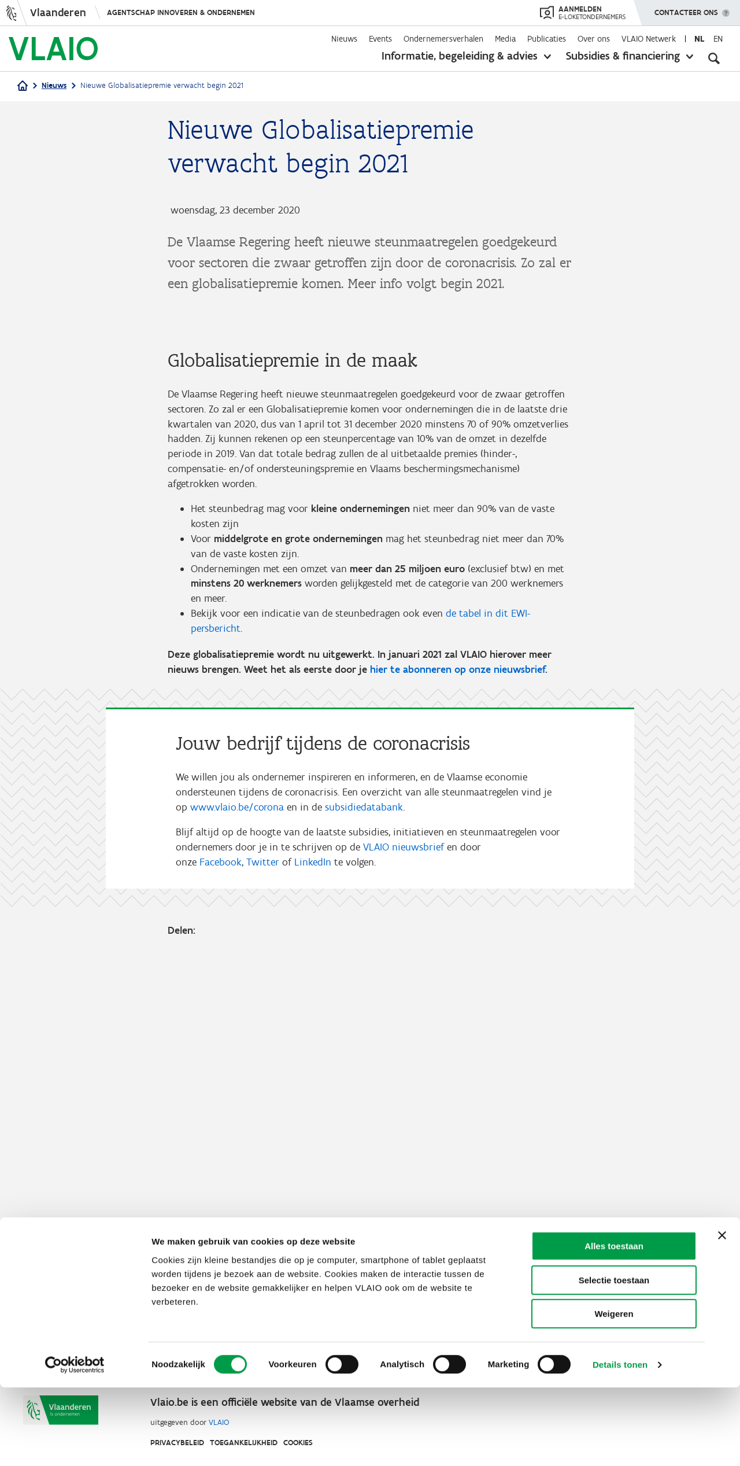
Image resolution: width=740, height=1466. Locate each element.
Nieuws (344, 39)
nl (699, 39)
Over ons (594, 39)
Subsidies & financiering (623, 55)
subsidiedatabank (364, 1105)
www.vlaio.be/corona (237, 1105)
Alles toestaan (613, 1324)
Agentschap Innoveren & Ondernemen (181, 12)
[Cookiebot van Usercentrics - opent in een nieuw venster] (74, 1443)
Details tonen (620, 1443)
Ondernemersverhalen (443, 39)
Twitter (262, 1162)
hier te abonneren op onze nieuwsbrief (457, 966)
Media (505, 39)
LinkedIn (312, 1162)
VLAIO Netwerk (648, 39)
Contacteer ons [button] (686, 8)
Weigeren (613, 1392)
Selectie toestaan (614, 1359)
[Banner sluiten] (722, 1314)
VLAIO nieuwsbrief (403, 1147)
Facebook (220, 1162)
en (718, 39)
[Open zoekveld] (714, 58)
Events (380, 39)
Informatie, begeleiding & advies (460, 55)
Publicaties (546, 39)
